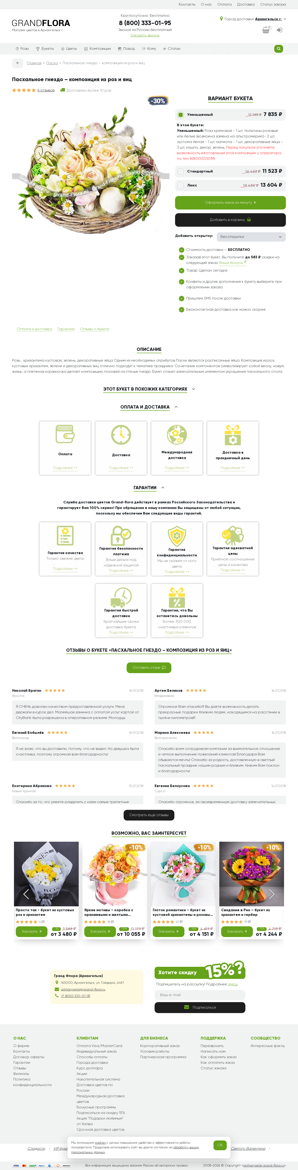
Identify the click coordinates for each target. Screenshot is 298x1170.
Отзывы (19, 1068)
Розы (22, 49)
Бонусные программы (96, 1107)
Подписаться (200, 1007)
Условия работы (154, 1052)
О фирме (21, 1046)
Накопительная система (98, 1079)
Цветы (69, 49)
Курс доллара (90, 1068)
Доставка (246, 5)
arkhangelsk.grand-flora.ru (263, 1165)
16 (110, 922)
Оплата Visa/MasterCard (99, 1046)
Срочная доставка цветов (100, 1130)
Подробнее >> (65, 468)
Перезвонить (212, 1046)
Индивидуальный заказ (96, 1052)
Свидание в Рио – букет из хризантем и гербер (245, 912)
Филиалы (21, 1074)
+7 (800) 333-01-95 (75, 996)
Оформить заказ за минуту (230, 202)
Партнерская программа (163, 1057)
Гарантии (66, 329)
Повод (126, 49)
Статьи (171, 49)
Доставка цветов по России (95, 1088)
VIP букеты (62, 1149)
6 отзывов (45, 90)
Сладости (36, 1149)
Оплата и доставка (34, 329)
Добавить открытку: (194, 236)
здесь (232, 984)
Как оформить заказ (218, 1057)
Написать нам (213, 1052)
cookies (100, 1142)
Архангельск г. (270, 19)
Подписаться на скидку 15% (101, 1113)
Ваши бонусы (232, 262)
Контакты (187, 5)
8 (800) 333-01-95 (145, 23)
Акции (82, 1074)
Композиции (97, 49)
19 (247, 922)
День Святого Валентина (243, 1149)
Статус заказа (273, 5)
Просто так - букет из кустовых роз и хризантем (45, 912)
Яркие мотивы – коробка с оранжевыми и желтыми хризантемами (108, 913)
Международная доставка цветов (101, 1099)
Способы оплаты (92, 1057)
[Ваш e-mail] (200, 995)
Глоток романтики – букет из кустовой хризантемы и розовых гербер (182, 913)
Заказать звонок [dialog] (145, 35)
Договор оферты (28, 1057)
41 (179, 922)
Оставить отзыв (149, 667)
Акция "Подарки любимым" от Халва (100, 1121)
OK (220, 1145)
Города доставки (92, 1063)
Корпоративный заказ (159, 1046)
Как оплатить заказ (218, 1063)
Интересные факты (268, 1046)
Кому (149, 49)
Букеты (45, 49)
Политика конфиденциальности (32, 1082)
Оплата (224, 5)
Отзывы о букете (94, 329)
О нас (206, 5)
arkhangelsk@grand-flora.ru (83, 989)
